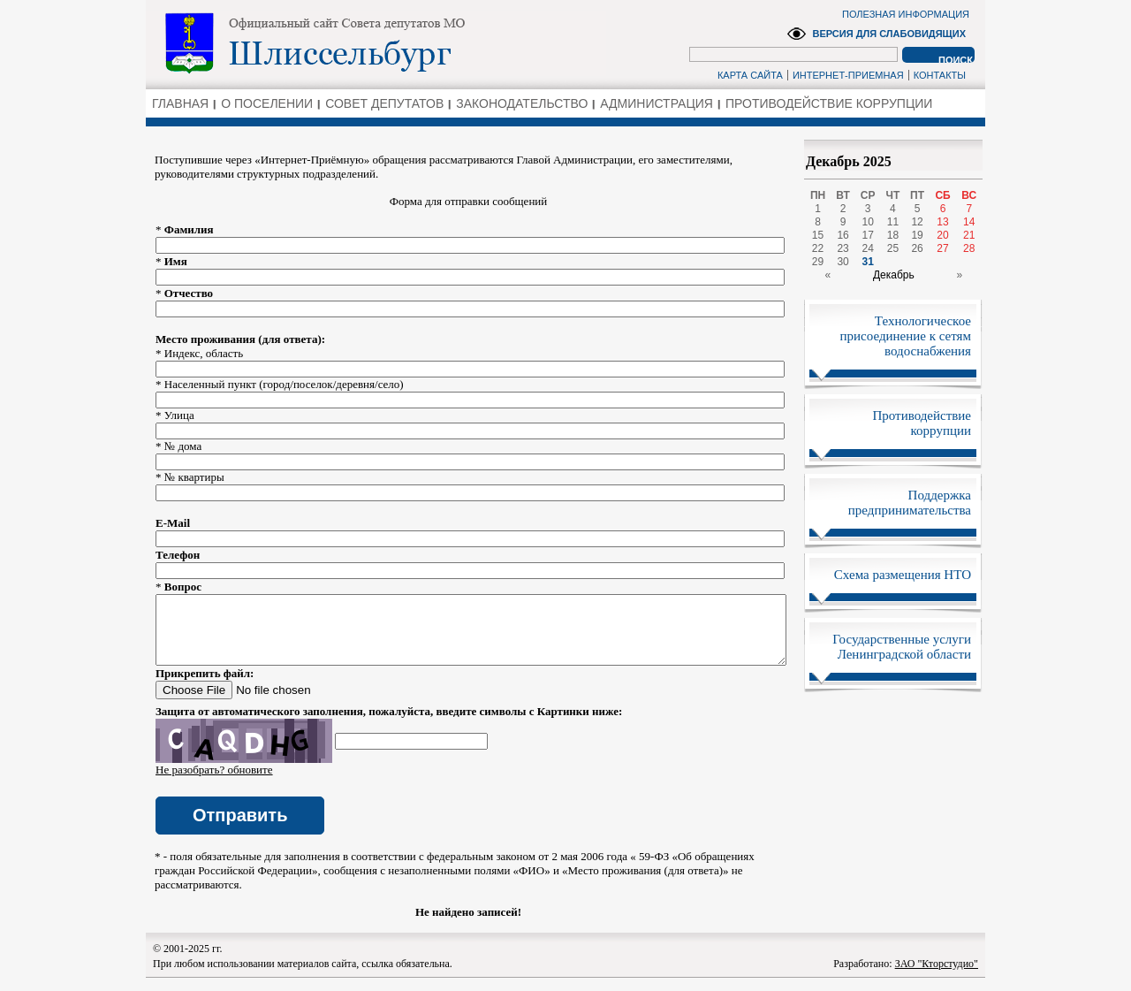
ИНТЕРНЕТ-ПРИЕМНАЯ (848, 75)
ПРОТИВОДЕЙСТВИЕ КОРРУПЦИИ (828, 103)
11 (893, 222)
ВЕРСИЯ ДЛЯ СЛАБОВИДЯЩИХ (889, 33)
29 (818, 261)
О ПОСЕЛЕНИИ (267, 103)
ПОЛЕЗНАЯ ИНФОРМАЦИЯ (905, 14)
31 (868, 261)
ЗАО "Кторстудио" (936, 977)
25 (893, 248)
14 (969, 222)
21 (969, 235)
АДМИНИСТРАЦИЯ (656, 103)
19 (916, 235)
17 (868, 235)
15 (818, 235)
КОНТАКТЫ (940, 75)
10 (868, 222)
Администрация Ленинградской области (376, 43)
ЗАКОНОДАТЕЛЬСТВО (522, 103)
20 (942, 235)
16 (842, 235)
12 (916, 222)
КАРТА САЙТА (750, 75)
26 (916, 248)
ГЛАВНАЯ (180, 103)
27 (942, 248)
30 (842, 261)
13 (942, 222)
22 (818, 248)
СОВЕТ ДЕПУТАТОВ (384, 103)
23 (842, 248)
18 (893, 235)
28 (969, 248)
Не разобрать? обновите (214, 782)
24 (868, 248)
